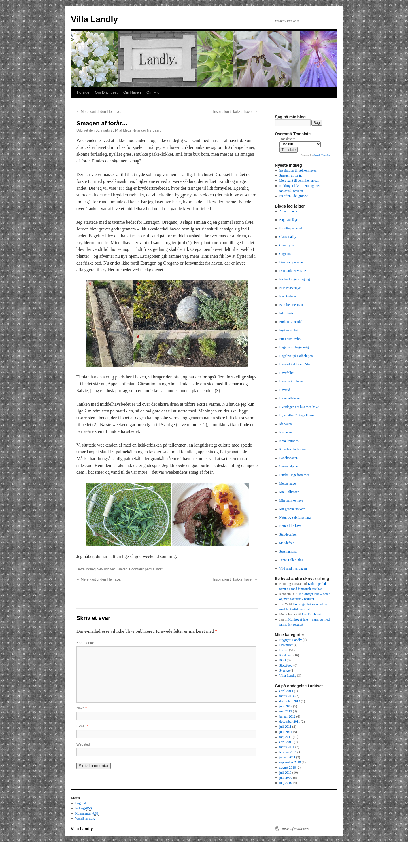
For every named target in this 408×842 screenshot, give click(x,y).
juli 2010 (285, 773)
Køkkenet (286, 655)
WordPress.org (85, 818)
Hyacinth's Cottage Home (296, 415)
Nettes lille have (290, 526)
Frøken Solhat (289, 330)
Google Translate (322, 155)
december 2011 (289, 721)
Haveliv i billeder (291, 381)
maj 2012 (285, 711)
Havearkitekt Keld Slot (295, 364)
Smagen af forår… (292, 175)
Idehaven (285, 424)
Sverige (284, 670)
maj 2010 (285, 783)
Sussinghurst (288, 551)
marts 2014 (287, 696)
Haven (123, 569)
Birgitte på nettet (290, 228)
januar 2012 (287, 716)
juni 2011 (285, 732)
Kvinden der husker (292, 449)
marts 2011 (286, 747)
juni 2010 (285, 778)
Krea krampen (289, 441)
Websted (83, 744)
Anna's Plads (288, 211)
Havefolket (286, 373)
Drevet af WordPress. (294, 829)
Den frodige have (291, 262)
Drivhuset (286, 645)
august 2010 (287, 767)
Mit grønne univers (292, 509)
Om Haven (132, 92)
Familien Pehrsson (292, 305)
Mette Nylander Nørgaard (142, 130)
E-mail (82, 726)
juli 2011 (285, 727)
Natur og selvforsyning (295, 517)
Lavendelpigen (289, 466)
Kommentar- (87, 813)
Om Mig (153, 92)
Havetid (284, 390)
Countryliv (286, 245)
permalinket (153, 569)
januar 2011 (287, 757)
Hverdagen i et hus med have (299, 407)
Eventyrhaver (288, 296)
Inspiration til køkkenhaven (235, 112)
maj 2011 (285, 737)
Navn (81, 708)
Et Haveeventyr (290, 288)
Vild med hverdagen (293, 568)
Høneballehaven (290, 398)
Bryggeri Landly (290, 640)
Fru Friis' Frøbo (290, 339)
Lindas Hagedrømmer (294, 475)
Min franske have (291, 500)
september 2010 (290, 762)
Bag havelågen (289, 220)
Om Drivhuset (106, 92)
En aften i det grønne (293, 196)
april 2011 (286, 742)
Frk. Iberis (286, 313)
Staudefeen (286, 543)
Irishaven (285, 432)
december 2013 (289, 701)
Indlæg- (83, 808)
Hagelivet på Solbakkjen (296, 356)
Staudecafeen (288, 534)
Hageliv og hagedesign (295, 347)
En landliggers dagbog (294, 279)
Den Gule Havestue (292, 271)
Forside (83, 92)
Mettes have (287, 483)
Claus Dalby (287, 237)
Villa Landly (94, 19)
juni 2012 (285, 706)
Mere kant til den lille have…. (100, 112)
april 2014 (286, 691)
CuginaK (285, 254)
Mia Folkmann (289, 492)
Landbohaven (288, 458)
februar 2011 (288, 752)
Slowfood (286, 665)
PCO (282, 660)
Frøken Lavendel (291, 322)
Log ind (80, 803)
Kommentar (85, 643)
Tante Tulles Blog (291, 560)
